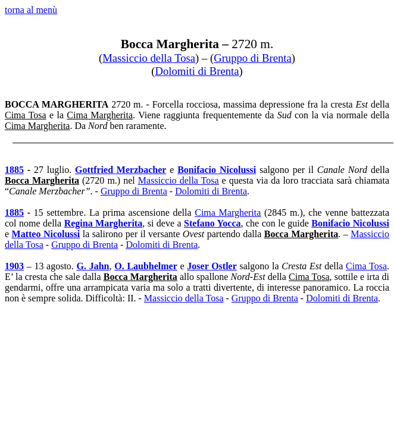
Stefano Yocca (212, 223)
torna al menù (31, 10)
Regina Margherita (103, 223)
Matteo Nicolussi (46, 234)
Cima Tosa (366, 266)
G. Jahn (93, 266)
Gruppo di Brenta (253, 58)
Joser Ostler (212, 266)
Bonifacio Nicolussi (350, 223)
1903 (14, 266)
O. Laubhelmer (145, 266)
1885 (14, 170)
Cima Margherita (228, 212)
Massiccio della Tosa (148, 58)
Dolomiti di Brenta (197, 71)
